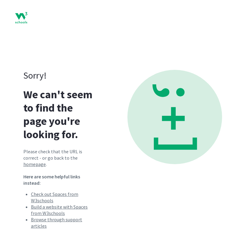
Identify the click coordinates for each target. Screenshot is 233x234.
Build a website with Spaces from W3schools (59, 210)
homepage (34, 164)
